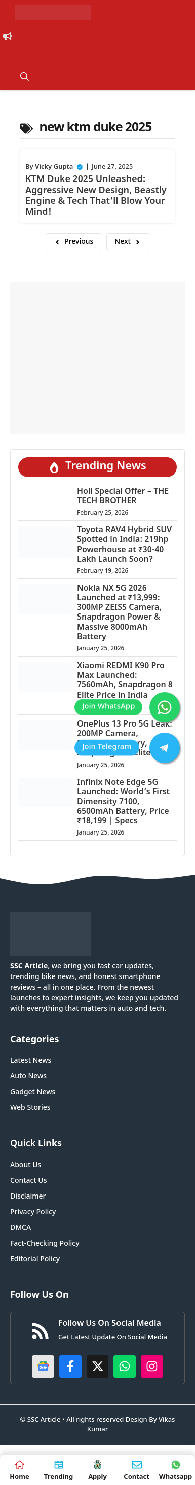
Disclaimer (28, 1197)
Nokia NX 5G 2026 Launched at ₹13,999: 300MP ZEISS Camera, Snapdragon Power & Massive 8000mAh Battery (119, 613)
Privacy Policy (33, 1212)
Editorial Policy (35, 1259)
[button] (24, 77)
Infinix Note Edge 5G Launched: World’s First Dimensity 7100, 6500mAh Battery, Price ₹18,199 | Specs (123, 802)
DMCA (20, 1228)
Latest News (30, 1061)
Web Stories (30, 1108)
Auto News (28, 1076)
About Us (25, 1165)
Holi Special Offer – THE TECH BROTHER (123, 497)
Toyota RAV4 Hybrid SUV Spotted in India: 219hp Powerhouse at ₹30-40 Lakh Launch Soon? (124, 545)
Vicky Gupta (54, 167)
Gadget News (32, 1092)
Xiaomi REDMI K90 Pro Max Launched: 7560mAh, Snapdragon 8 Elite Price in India (125, 681)
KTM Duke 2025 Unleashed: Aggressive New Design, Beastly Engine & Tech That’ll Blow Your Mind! (96, 196)
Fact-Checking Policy (45, 1244)
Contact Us (28, 1181)
